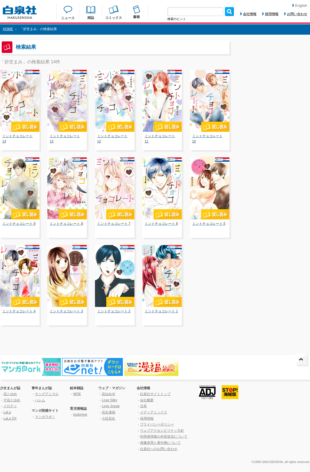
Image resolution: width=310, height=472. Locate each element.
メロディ (10, 406)
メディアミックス (153, 412)
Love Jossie (110, 406)
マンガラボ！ (45, 417)
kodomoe (80, 415)
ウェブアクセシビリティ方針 (162, 431)
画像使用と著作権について (160, 443)
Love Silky (109, 400)
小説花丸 (108, 418)
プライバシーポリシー (157, 424)
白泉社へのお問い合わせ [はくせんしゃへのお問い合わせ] (158, 449)
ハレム (40, 400)
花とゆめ (10, 394)
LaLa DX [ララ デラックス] (10, 418)
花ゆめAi (108, 394)
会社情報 (248, 14)
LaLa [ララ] (7, 412)
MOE (77, 394)
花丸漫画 (108, 412)
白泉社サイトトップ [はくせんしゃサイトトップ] (155, 394)
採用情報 (270, 14)
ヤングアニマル (47, 394)
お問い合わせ (295, 14)
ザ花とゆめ (11, 400)
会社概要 (147, 400)
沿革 (143, 406)
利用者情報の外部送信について (163, 436)
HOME (8, 29)
